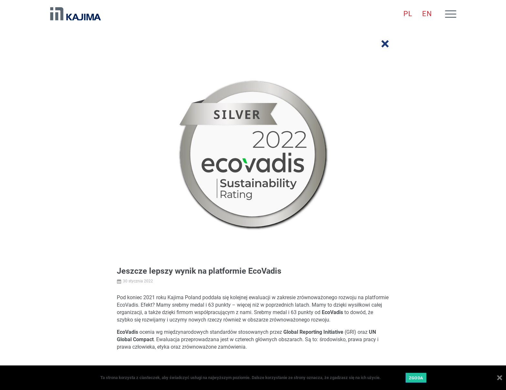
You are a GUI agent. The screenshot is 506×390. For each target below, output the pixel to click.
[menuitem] (407, 14)
